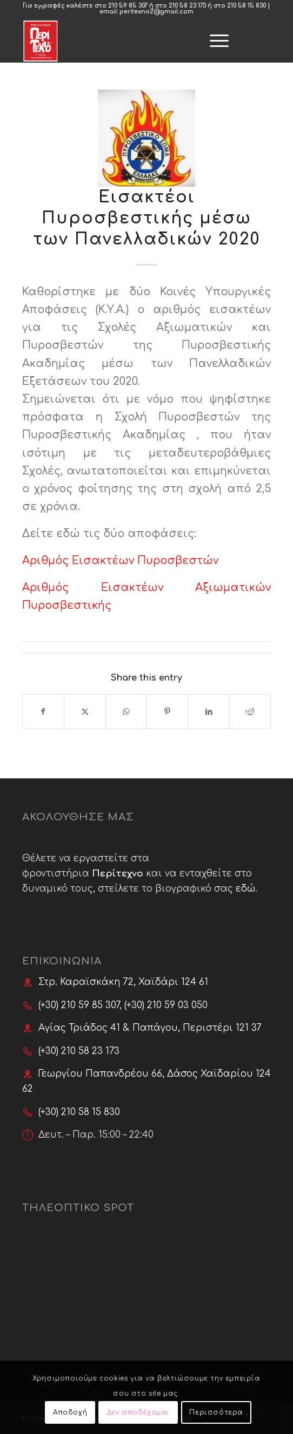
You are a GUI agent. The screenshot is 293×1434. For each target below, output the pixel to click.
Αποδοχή (70, 1412)
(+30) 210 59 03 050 (166, 1005)
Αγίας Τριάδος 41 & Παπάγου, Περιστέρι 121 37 (150, 1028)
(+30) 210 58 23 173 (78, 1051)
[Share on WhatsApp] (126, 712)
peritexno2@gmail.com (156, 11)
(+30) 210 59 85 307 (78, 1005)
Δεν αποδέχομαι (138, 1412)
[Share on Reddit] (250, 712)
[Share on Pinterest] (167, 712)
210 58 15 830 (246, 5)
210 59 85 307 (128, 5)
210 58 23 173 (187, 5)
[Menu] (165, 30)
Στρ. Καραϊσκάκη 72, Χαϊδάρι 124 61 (123, 982)
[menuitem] (165, 30)
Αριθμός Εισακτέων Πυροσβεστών (120, 561)
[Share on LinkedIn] (208, 712)
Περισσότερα (216, 1412)
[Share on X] (84, 712)
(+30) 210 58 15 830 (79, 1112)
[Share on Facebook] (43, 712)
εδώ (245, 888)
